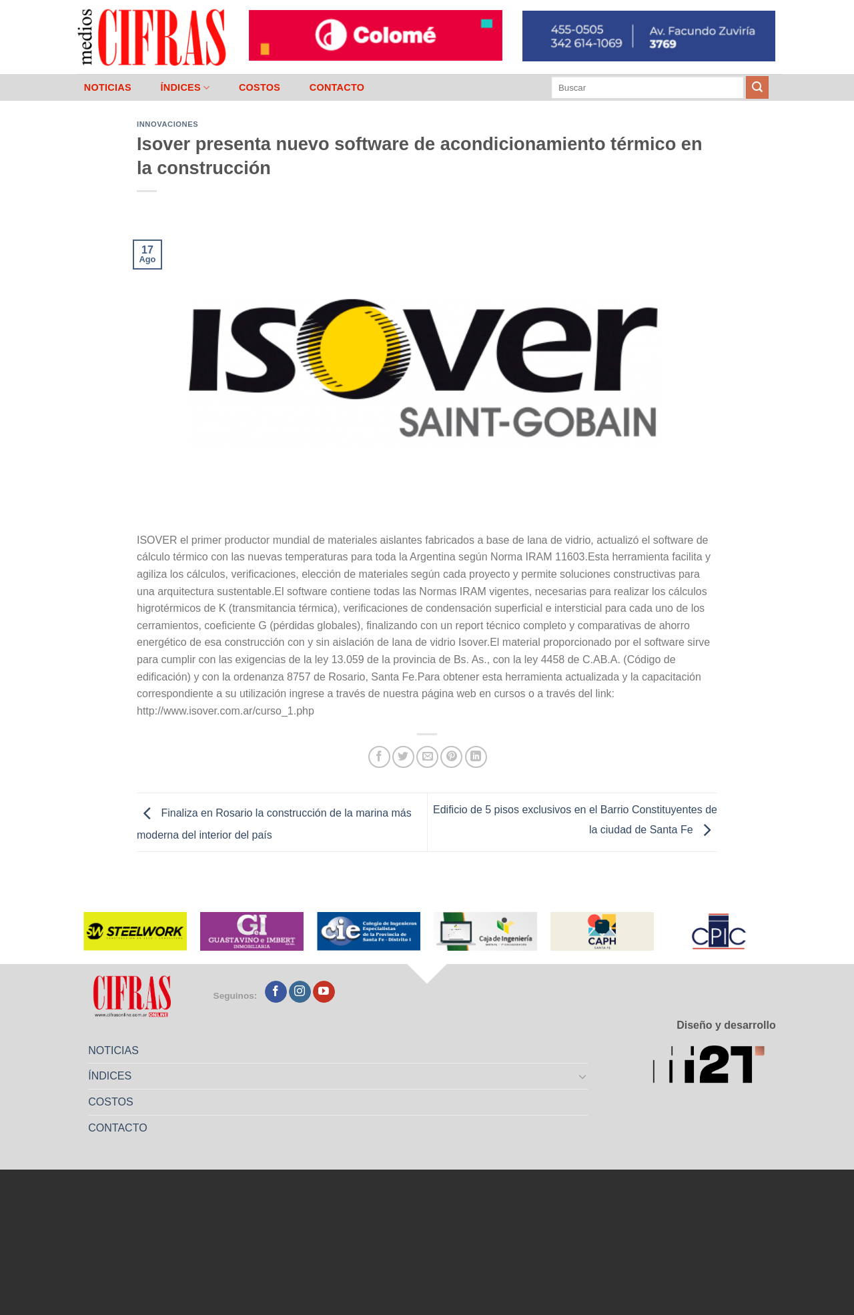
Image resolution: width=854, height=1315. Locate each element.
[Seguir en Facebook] (276, 992)
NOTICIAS (107, 87)
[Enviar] (757, 87)
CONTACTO (337, 87)
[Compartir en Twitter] (403, 757)
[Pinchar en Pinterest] (451, 757)
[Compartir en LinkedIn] (476, 757)
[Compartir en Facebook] (379, 757)
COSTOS (259, 87)
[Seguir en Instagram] (300, 992)
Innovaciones (167, 124)
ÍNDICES (184, 87)
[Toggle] (583, 1076)
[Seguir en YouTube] (324, 992)
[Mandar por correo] (427, 757)
